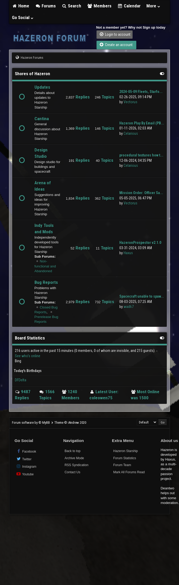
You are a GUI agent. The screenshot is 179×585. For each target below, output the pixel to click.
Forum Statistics (124, 458)
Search (71, 5)
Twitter (24, 459)
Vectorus (130, 102)
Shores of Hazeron (32, 73)
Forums (45, 5)
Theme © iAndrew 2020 (70, 423)
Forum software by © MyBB (31, 423)
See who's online (27, 356)
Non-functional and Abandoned (45, 266)
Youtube (25, 474)
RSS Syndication (76, 465)
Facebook (26, 451)
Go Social (23, 17)
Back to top (72, 451)
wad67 (129, 307)
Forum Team (122, 465)
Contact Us (72, 472)
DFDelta (20, 380)
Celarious (131, 133)
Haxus (128, 253)
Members (99, 5)
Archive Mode (74, 458)
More (153, 5)
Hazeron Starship (125, 451)
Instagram (26, 466)
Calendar (129, 5)
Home (20, 5)
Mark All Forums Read (129, 472)
